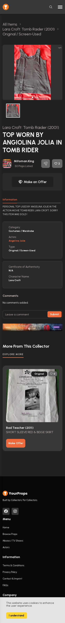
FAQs (5, 585)
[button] (32, 97)
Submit (54, 314)
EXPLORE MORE (13, 354)
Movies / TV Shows (13, 540)
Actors (6, 547)
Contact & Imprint (12, 578)
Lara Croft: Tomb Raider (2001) (31, 127)
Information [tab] (10, 199)
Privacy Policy (10, 572)
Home (6, 527)
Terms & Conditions (13, 565)
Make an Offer (32, 182)
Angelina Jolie (17, 240)
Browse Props (10, 534)
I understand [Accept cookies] (16, 615)
